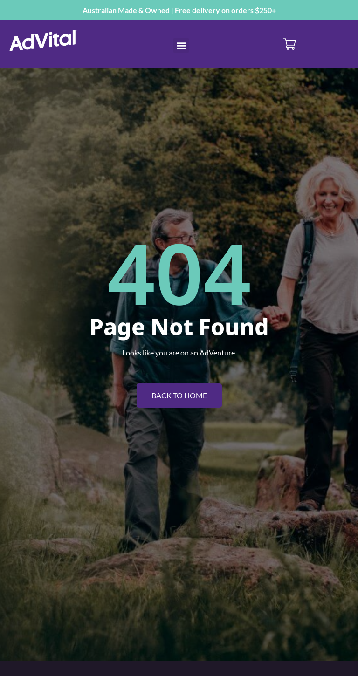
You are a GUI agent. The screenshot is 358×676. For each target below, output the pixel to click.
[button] (181, 45)
